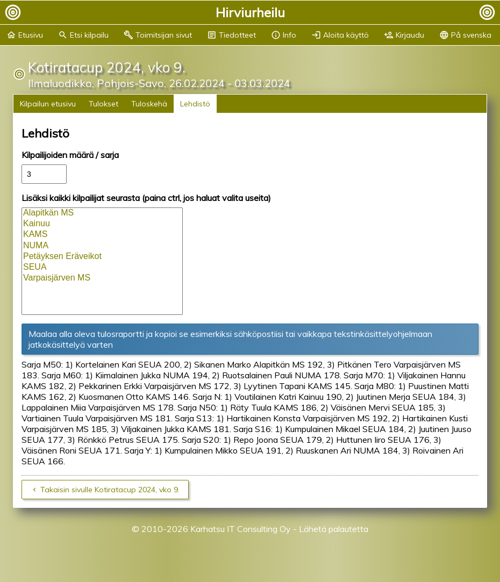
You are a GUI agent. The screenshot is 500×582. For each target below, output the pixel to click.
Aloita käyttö (340, 35)
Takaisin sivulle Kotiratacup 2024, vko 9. (110, 489)
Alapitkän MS (102, 213)
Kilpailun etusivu (48, 104)
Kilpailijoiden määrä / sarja (70, 154)
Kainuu (102, 224)
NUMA (102, 246)
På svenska (465, 35)
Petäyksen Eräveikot (102, 257)
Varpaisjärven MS (102, 278)
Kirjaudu (404, 35)
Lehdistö (195, 104)
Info (283, 35)
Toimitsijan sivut (158, 35)
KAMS (102, 234)
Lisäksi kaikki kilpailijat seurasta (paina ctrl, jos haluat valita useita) (146, 197)
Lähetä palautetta (333, 528)
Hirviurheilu (250, 12)
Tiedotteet (231, 35)
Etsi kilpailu (83, 35)
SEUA (102, 267)
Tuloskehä (149, 104)
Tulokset (103, 104)
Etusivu (24, 35)
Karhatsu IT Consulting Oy (240, 528)
